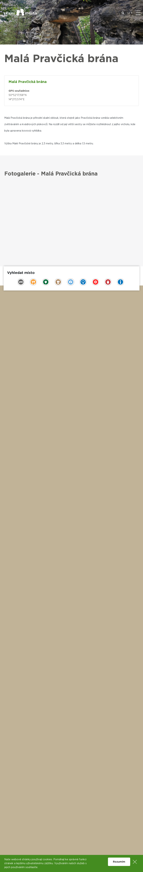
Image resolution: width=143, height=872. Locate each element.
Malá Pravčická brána (28, 82)
